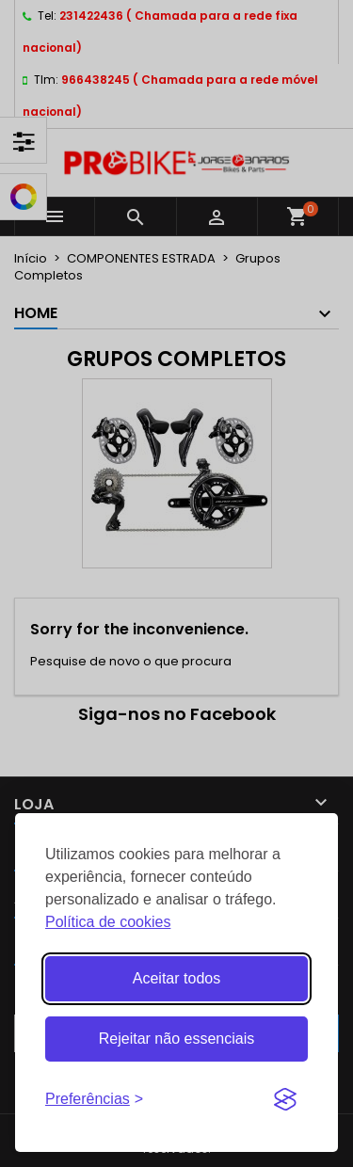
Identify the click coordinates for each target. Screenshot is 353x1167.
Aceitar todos (176, 978)
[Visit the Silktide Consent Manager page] (285, 1099)
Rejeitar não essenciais (176, 1039)
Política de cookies (107, 922)
